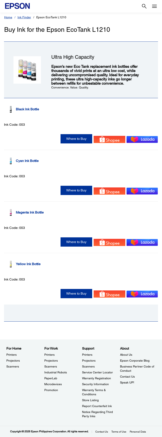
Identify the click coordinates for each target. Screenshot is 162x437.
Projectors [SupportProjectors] (89, 360)
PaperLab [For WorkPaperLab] (50, 378)
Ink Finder (24, 17)
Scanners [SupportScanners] (88, 366)
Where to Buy (76, 139)
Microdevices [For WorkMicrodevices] (53, 384)
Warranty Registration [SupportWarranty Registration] (96, 378)
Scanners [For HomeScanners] (12, 366)
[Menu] (154, 6)
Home (8, 17)
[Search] (144, 6)
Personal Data (138, 431)
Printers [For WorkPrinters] (49, 354)
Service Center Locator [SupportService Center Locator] (97, 372)
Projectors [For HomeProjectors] (13, 360)
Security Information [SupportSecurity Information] (95, 384)
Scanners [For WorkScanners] (50, 366)
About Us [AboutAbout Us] (126, 354)
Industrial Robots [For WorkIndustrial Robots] (55, 372)
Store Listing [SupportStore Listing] (90, 400)
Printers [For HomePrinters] (11, 354)
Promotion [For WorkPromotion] (51, 390)
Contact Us (101, 431)
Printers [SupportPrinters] (87, 354)
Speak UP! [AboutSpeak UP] (127, 382)
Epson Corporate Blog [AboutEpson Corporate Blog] (135, 360)
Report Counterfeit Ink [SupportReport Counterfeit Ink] (97, 406)
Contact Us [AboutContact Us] (127, 376)
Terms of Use (118, 431)
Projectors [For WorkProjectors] (51, 360)
